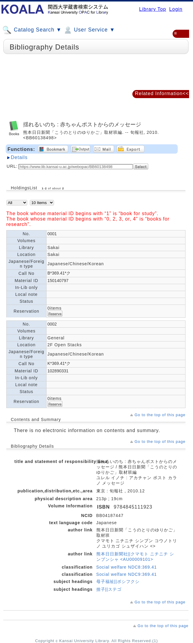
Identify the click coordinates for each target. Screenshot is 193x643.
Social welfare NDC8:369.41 (126, 567)
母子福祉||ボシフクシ (118, 581)
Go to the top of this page (159, 415)
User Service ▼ (89, 30)
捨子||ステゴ (109, 589)
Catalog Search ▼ (32, 30)
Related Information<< (162, 93)
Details (19, 157)
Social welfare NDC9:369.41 (126, 574)
